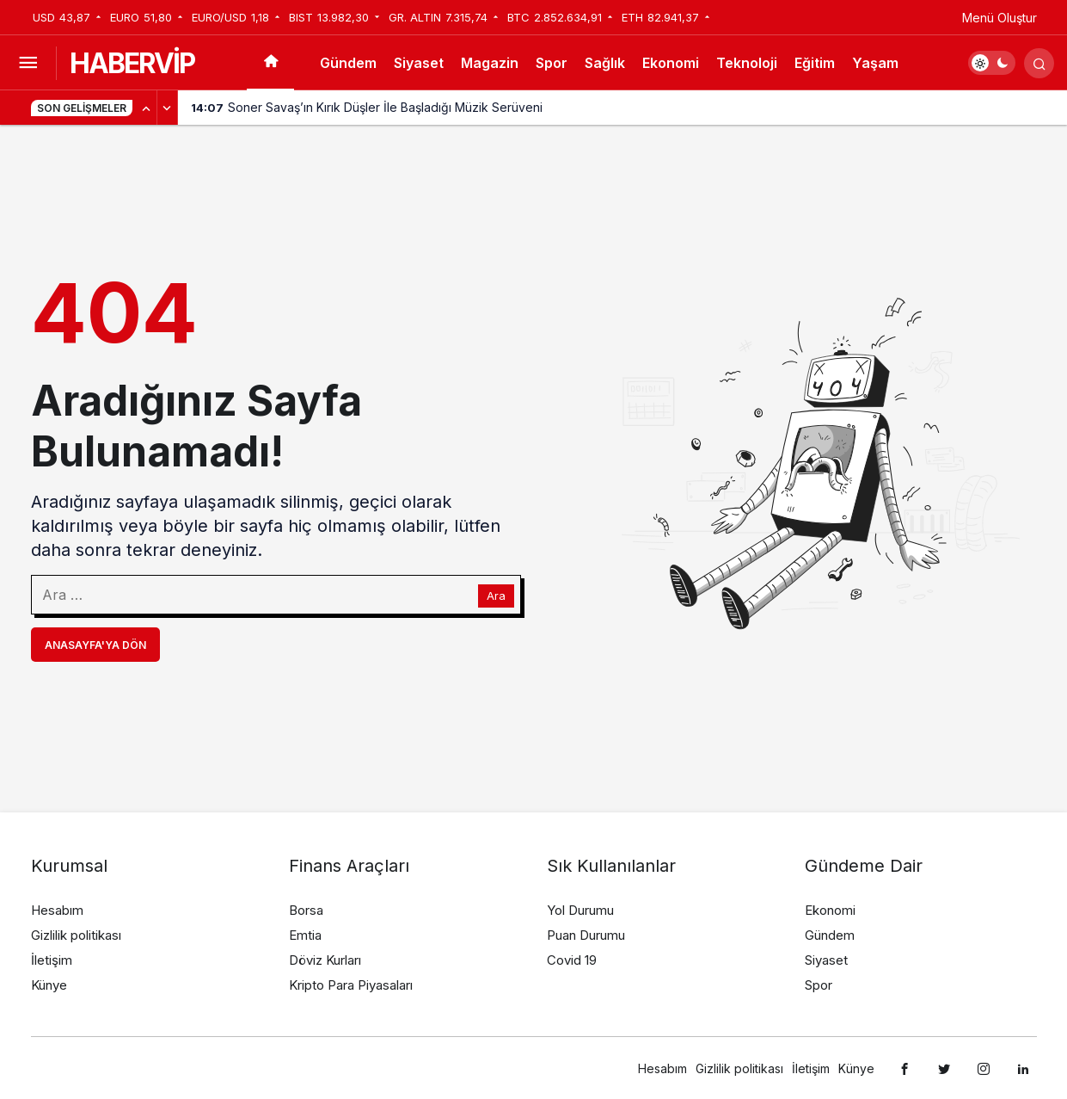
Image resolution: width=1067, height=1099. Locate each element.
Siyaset (419, 62)
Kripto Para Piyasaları (351, 985)
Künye (49, 985)
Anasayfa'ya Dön (95, 645)
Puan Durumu (586, 935)
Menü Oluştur (999, 17)
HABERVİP (132, 63)
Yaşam (875, 62)
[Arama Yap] (1039, 63)
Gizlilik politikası (76, 935)
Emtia (305, 935)
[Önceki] (147, 107)
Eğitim (814, 62)
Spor (551, 62)
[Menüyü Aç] (28, 63)
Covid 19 (572, 960)
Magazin (489, 62)
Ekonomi (670, 62)
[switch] (991, 63)
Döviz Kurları (325, 960)
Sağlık (605, 62)
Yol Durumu (580, 910)
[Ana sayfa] (270, 62)
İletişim (51, 960)
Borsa (306, 910)
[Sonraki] (167, 107)
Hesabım (57, 910)
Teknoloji (746, 62)
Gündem (348, 62)
